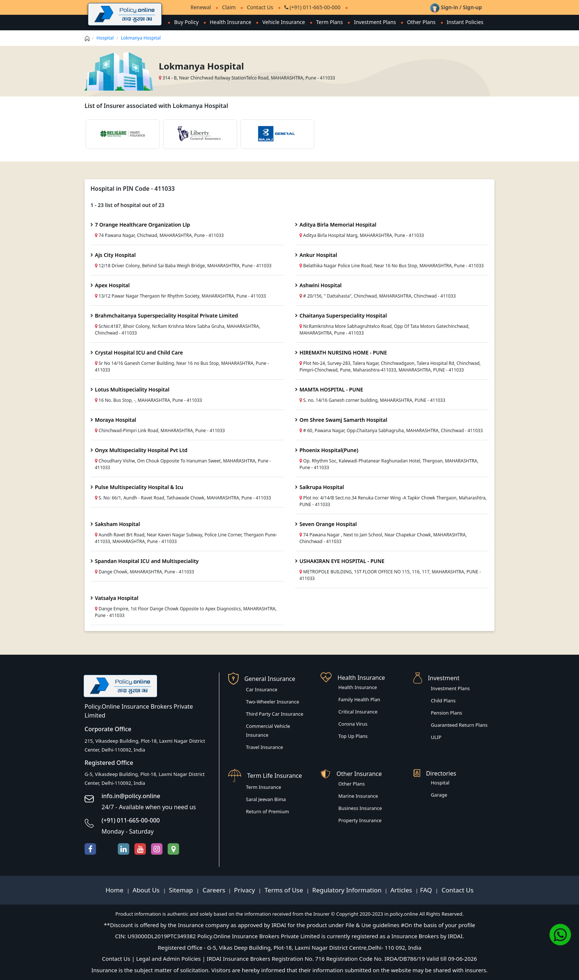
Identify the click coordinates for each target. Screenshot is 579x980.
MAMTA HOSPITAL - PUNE (331, 389)
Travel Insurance (264, 747)
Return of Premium (267, 811)
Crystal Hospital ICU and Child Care (139, 352)
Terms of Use (284, 890)
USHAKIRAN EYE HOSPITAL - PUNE (341, 560)
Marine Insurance (358, 796)
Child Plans (443, 700)
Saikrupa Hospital (321, 487)
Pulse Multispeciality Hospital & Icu (139, 487)
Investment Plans (375, 22)
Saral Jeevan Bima (266, 799)
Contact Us (260, 7)
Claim (229, 7)
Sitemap (182, 890)
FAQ (427, 890)
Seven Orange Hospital (328, 524)
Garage (439, 794)
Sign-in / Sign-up (456, 7)
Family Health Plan (359, 699)
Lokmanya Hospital (141, 38)
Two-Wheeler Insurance (272, 701)
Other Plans (421, 22)
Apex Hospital (112, 285)
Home (115, 890)
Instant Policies (465, 22)
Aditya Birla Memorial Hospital (337, 224)
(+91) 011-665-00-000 (312, 7)
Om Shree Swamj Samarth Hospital (343, 419)
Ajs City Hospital (115, 254)
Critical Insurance (357, 711)
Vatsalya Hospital (116, 597)
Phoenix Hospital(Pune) (328, 450)
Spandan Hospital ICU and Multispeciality (147, 560)
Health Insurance (230, 22)
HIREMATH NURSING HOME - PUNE (343, 352)
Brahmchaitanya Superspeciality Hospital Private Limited (166, 315)
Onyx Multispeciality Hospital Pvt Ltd (141, 450)
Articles (402, 890)
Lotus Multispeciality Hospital (132, 389)
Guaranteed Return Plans (459, 725)
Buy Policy (186, 22)
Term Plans (329, 22)
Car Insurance (261, 689)
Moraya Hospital (115, 419)
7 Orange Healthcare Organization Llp (142, 224)
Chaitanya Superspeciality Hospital (343, 315)
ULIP (436, 737)
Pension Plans (446, 712)
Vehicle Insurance (283, 22)
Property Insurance (359, 820)
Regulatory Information (347, 890)
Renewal (201, 7)
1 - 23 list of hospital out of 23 (127, 204)
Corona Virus (352, 723)
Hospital (105, 38)
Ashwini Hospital (320, 285)
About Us (147, 890)
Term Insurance (263, 787)
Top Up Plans (352, 736)
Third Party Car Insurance (274, 714)
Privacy (245, 890)
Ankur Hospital (318, 254)
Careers (213, 890)
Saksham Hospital (117, 524)
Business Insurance (360, 808)
